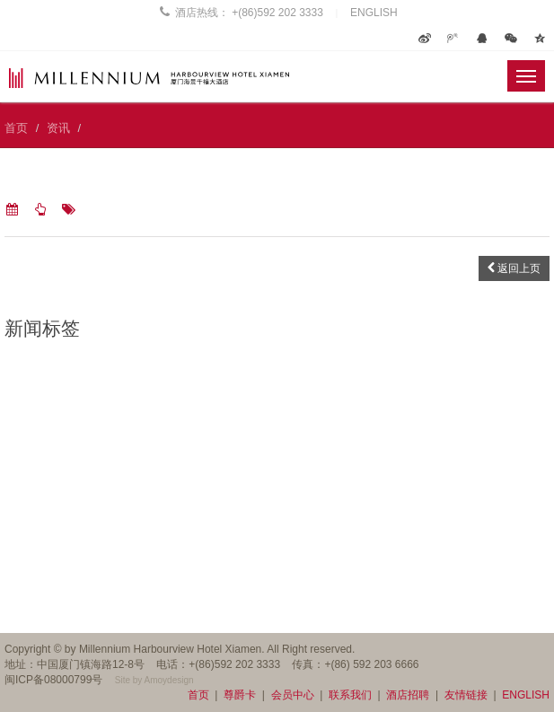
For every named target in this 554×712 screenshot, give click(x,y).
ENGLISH (374, 12)
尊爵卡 (240, 695)
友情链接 (466, 695)
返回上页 (514, 268)
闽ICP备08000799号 (53, 679)
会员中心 (292, 695)
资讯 (58, 128)
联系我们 (350, 695)
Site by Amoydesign (154, 680)
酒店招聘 (407, 695)
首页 (16, 128)
